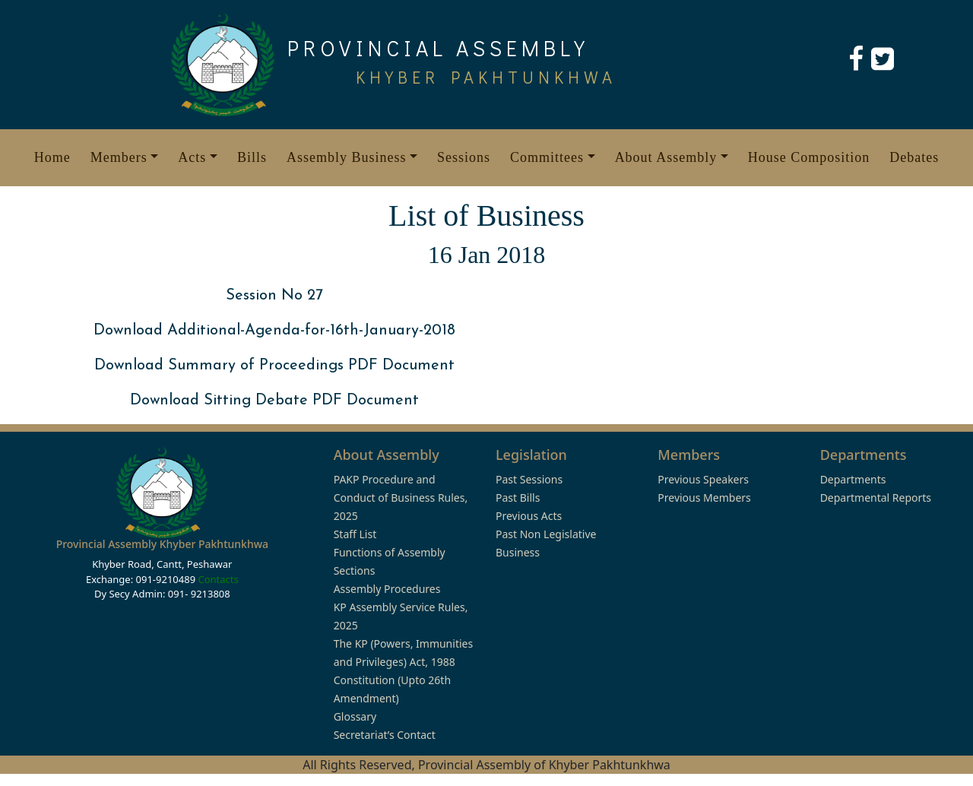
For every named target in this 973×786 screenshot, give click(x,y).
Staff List (355, 534)
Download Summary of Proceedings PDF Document (274, 365)
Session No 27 (274, 295)
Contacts (218, 579)
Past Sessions (529, 479)
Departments (853, 479)
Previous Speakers (703, 479)
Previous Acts (529, 516)
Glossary (355, 716)
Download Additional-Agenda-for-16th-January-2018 (274, 330)
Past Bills (518, 497)
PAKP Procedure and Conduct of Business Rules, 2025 (401, 497)
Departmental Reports (875, 497)
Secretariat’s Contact (385, 734)
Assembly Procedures (387, 589)
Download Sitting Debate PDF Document (274, 400)
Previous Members (704, 497)
